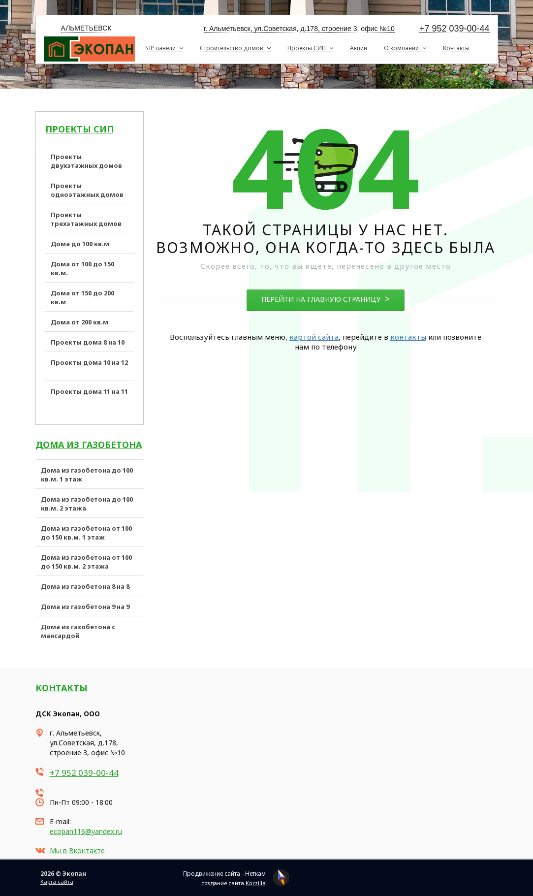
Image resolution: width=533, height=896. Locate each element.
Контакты (61, 688)
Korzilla (256, 883)
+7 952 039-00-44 (454, 29)
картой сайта (314, 337)
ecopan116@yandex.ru (86, 831)
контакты (408, 337)
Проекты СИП (79, 129)
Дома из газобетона (88, 444)
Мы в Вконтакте (77, 850)
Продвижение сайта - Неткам (224, 873)
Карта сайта (56, 881)
